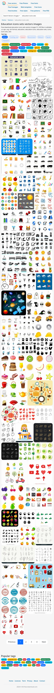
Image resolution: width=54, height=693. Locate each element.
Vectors (10, 20)
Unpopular (6, 40)
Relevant (40, 37)
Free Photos (24, 3)
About (36, 681)
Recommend (31, 37)
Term (24, 681)
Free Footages (13, 7)
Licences (18, 681)
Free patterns (35, 11)
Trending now (14, 37)
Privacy (29, 681)
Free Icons (38, 7)
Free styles (24, 11)
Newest (23, 37)
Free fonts (34, 3)
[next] (44, 641)
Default (5, 37)
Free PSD (46, 11)
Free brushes (12, 11)
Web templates (26, 7)
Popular (48, 37)
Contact (42, 681)
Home (4, 20)
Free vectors (12, 3)
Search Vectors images (11, 16)
